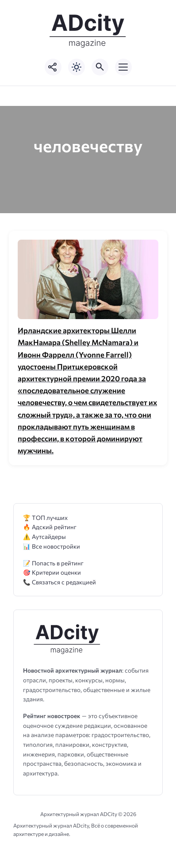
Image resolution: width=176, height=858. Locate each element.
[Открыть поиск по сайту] (100, 67)
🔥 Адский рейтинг (50, 527)
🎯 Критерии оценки (52, 572)
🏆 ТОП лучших (45, 517)
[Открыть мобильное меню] (123, 67)
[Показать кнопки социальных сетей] (53, 67)
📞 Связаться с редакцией (59, 582)
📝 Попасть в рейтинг (53, 563)
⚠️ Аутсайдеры (44, 536)
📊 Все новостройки (51, 546)
